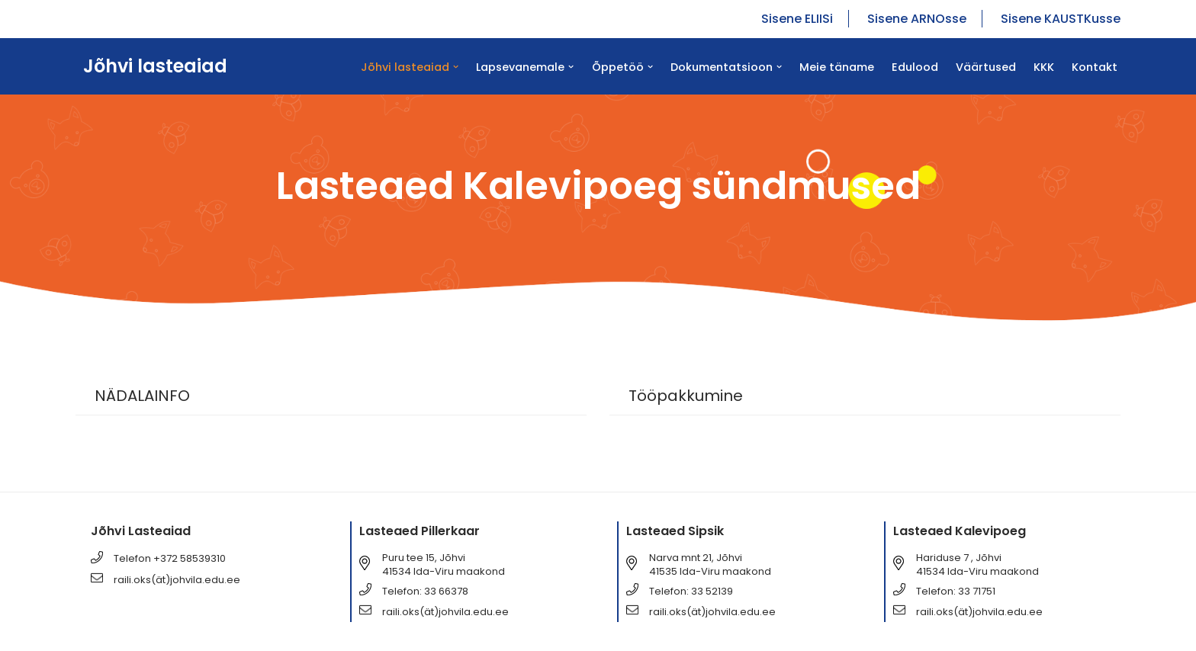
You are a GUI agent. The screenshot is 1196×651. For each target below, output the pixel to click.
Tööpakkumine (686, 395)
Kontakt (1094, 67)
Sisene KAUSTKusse (1060, 18)
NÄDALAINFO (142, 395)
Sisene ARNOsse (916, 18)
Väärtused (986, 67)
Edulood (915, 67)
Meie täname (836, 67)
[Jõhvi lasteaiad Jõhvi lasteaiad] (151, 66)
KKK (1044, 67)
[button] (455, 66)
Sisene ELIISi (797, 18)
